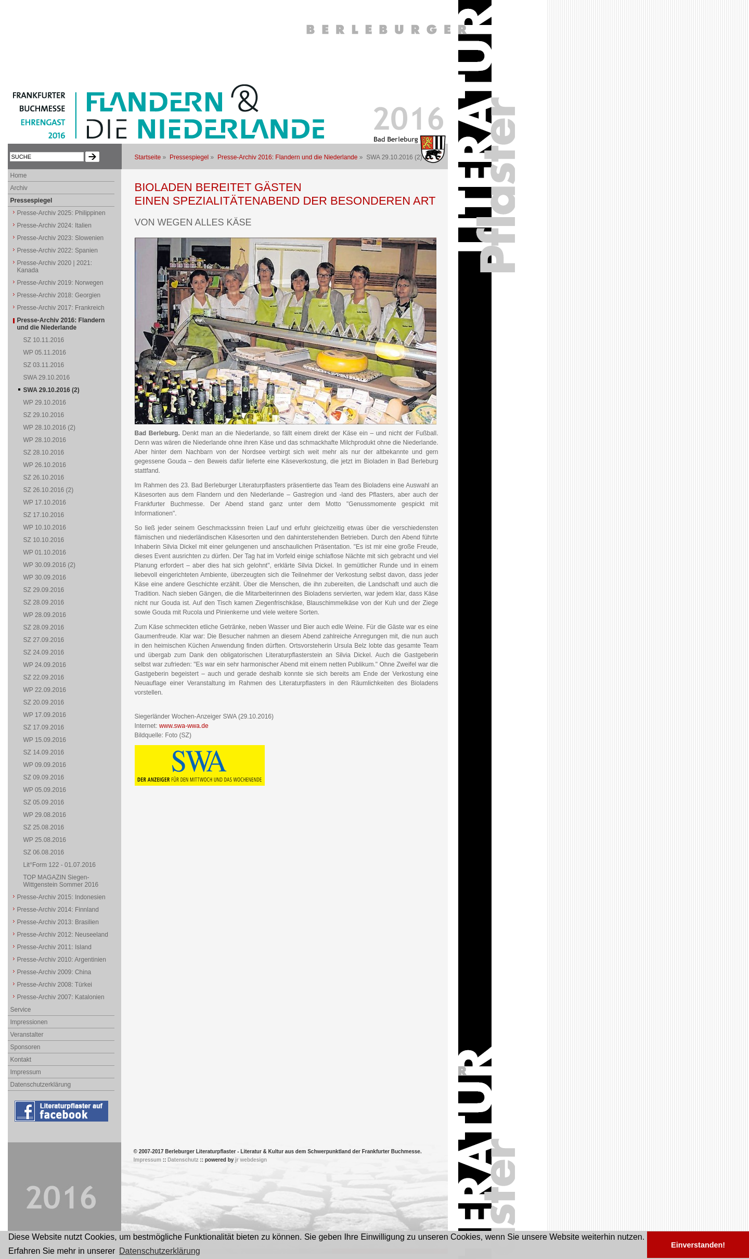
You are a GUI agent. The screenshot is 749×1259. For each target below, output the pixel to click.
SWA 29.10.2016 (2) (51, 390)
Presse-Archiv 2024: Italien (54, 225)
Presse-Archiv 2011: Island (54, 947)
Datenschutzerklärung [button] (159, 1251)
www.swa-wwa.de (184, 725)
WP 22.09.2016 (45, 690)
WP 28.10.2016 (45, 440)
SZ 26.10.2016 (43, 477)
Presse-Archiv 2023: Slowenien (60, 238)
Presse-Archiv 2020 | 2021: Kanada (55, 266)
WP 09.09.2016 (45, 765)
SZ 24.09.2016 (43, 652)
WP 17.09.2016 (45, 715)
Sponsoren (25, 1047)
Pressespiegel (189, 157)
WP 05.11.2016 (45, 352)
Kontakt (21, 1059)
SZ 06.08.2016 (43, 852)
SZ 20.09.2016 (43, 702)
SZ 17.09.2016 (43, 727)
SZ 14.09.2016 (43, 752)
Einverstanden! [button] (698, 1245)
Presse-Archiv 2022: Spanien (57, 250)
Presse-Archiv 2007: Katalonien (61, 997)
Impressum (25, 1072)
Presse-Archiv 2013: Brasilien (58, 922)
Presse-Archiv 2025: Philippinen (61, 213)
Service (20, 1009)
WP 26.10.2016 (45, 465)
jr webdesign (251, 1160)
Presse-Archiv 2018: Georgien (59, 295)
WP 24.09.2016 (45, 665)
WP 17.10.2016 (45, 502)
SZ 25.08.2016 (43, 827)
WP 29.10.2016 (45, 402)
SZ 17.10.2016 (43, 515)
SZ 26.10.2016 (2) (48, 490)
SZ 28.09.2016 (43, 602)
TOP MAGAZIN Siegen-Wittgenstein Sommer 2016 (61, 881)
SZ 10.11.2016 (43, 340)
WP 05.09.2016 (45, 790)
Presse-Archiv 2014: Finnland (58, 909)
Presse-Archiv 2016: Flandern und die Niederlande (287, 157)
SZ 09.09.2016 (43, 777)
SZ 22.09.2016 (43, 677)
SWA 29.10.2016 (46, 377)
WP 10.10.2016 (45, 527)
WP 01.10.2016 (45, 552)
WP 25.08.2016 (45, 839)
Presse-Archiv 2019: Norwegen (60, 282)
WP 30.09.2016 (45, 577)
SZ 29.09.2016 (43, 590)
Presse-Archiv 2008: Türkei (55, 984)
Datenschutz (182, 1160)
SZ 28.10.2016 (43, 452)
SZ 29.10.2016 (43, 415)
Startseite (148, 157)
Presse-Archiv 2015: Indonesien (61, 897)
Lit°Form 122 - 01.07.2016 (59, 864)
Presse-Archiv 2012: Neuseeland (62, 934)
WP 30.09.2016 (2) (49, 565)
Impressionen (29, 1022)
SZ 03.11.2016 (43, 365)
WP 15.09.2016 (45, 740)
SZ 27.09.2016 (43, 640)
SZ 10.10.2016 (43, 540)
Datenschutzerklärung (40, 1084)
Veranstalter (27, 1034)
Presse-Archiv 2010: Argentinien (61, 959)
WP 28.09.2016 (45, 615)
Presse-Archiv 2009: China (54, 972)
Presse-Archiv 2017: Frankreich (61, 307)
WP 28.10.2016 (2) (49, 427)
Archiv (19, 188)
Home (18, 175)
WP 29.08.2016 (45, 815)
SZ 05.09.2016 (43, 802)
